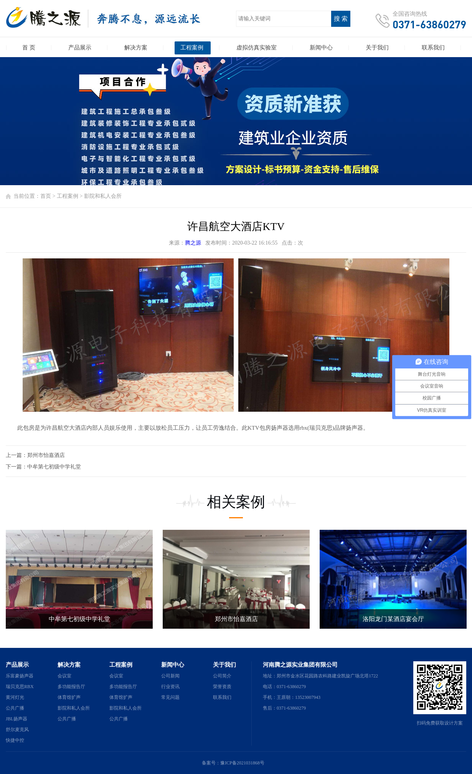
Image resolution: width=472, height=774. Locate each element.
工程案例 (67, 196)
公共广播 (15, 708)
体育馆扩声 (69, 697)
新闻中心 (172, 665)
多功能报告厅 (71, 686)
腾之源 (193, 243)
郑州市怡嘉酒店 (46, 455)
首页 (45, 196)
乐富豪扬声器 (19, 676)
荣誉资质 (222, 686)
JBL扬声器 (16, 718)
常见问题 (170, 697)
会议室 (64, 676)
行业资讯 (170, 686)
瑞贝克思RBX (20, 686)
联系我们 (222, 697)
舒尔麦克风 (17, 729)
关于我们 (224, 665)
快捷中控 (15, 740)
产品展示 (17, 665)
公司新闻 (170, 676)
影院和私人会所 (103, 196)
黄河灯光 (15, 697)
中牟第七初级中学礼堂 (54, 467)
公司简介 (222, 676)
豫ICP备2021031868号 (242, 763)
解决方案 (69, 665)
